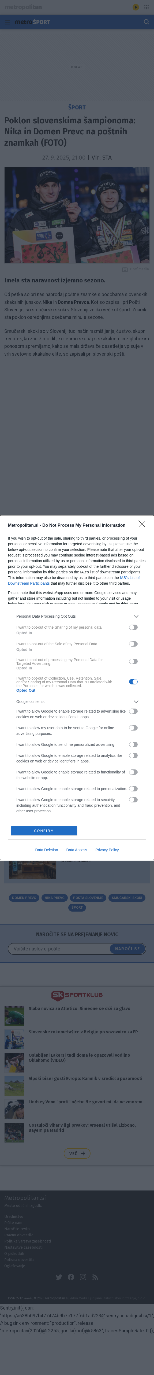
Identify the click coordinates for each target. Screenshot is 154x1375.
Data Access (76, 850)
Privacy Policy (107, 850)
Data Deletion (46, 850)
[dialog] (77, 687)
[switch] (133, 627)
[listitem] (77, 616)
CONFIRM (44, 831)
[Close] (143, 526)
